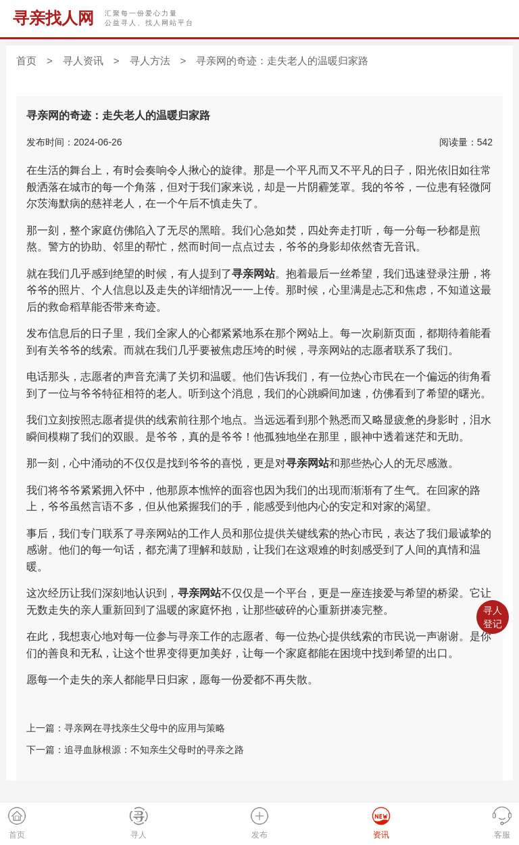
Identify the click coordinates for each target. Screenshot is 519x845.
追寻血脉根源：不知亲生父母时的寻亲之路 (154, 749)
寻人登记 (492, 617)
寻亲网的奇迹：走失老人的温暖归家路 (282, 60)
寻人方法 (150, 60)
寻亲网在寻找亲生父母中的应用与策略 (144, 728)
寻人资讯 (83, 60)
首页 (26, 60)
